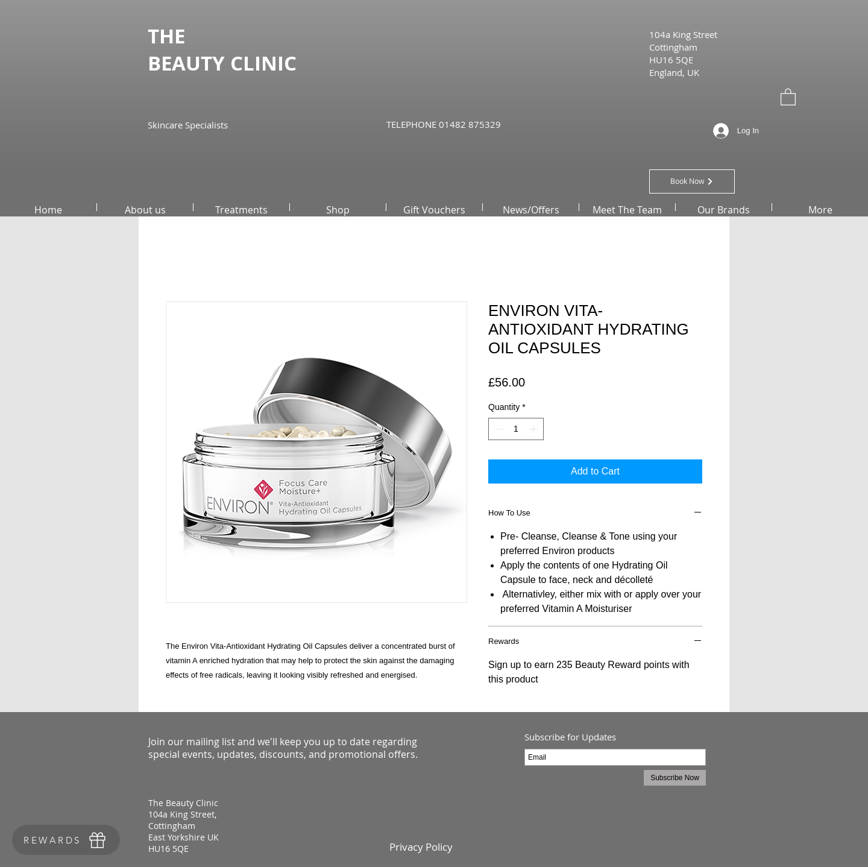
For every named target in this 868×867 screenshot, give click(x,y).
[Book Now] (692, 181)
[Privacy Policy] (421, 846)
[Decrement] (497, 429)
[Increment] (534, 429)
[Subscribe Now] (675, 778)
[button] (788, 96)
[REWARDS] (66, 840)
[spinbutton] (516, 429)
